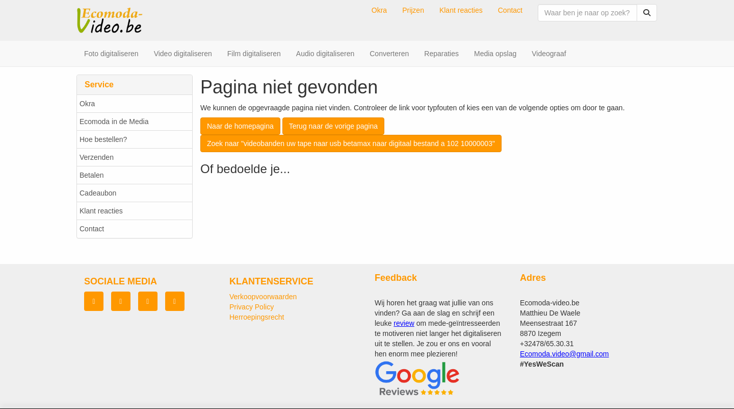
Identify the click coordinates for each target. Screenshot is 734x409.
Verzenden (97, 157)
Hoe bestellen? (103, 139)
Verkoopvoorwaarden (263, 297)
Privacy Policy (251, 307)
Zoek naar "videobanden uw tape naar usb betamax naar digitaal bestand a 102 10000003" (351, 143)
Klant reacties (101, 211)
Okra (87, 104)
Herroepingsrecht (256, 317)
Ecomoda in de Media (114, 121)
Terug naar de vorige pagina (333, 126)
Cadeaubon (98, 193)
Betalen (91, 175)
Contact (92, 229)
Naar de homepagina (240, 126)
